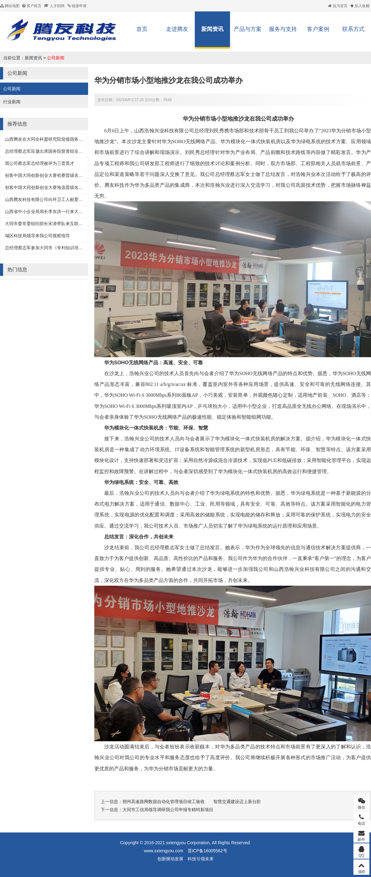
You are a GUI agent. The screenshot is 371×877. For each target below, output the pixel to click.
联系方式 (353, 29)
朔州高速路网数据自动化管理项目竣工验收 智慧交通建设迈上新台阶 (191, 801)
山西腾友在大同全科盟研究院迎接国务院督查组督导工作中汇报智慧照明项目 (78, 139)
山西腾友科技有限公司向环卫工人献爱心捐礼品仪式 (54, 199)
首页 (141, 29)
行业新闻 (11, 101)
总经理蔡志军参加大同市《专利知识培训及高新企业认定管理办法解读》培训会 (80, 247)
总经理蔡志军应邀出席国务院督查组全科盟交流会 (52, 151)
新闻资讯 (212, 29)
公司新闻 (55, 57)
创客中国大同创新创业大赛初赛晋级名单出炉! (49, 175)
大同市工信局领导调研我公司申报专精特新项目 (167, 809)
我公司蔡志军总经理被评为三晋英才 (39, 163)
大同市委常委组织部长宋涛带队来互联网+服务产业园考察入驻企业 (69, 223)
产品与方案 (248, 29)
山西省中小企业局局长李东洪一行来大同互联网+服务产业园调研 (67, 211)
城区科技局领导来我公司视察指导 (37, 235)
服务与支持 (283, 29)
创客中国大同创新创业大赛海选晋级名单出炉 (48, 187)
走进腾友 (177, 29)
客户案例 (318, 29)
